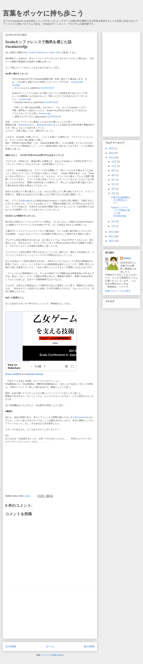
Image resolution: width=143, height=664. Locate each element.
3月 (113, 193)
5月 (113, 184)
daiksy (127, 258)
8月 (113, 175)
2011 (112, 236)
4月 (113, 189)
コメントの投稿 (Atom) (53, 655)
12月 (114, 161)
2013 (112, 157)
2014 (112, 153)
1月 (113, 226)
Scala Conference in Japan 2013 (44, 52)
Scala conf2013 (13, 374)
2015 (112, 148)
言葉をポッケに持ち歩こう (43, 13)
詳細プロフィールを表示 (118, 291)
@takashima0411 (44, 125)
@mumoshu (24, 125)
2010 (112, 241)
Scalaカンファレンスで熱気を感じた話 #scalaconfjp (120, 211)
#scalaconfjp (77, 82)
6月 (113, 179)
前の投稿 (89, 646)
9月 (113, 170)
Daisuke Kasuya (34, 374)
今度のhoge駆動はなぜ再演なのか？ (120, 200)
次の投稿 (10, 646)
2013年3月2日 (47, 88)
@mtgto (26, 200)
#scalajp (16, 85)
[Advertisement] (50, 615)
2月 (113, 221)
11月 (114, 166)
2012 (112, 231)
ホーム (50, 646)
